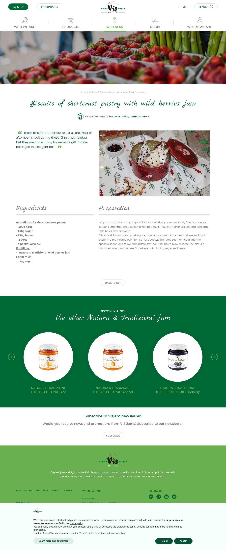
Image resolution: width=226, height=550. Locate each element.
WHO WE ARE (24, 490)
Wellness (93, 92)
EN (184, 6)
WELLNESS (42, 490)
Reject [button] (164, 541)
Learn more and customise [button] (53, 541)
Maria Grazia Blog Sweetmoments (129, 116)
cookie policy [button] (76, 523)
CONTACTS (49, 7)
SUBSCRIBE (113, 435)
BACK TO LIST (113, 282)
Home (83, 92)
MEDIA (55, 490)
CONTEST (68, 490)
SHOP (18, 7)
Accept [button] (183, 541)
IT (178, 6)
